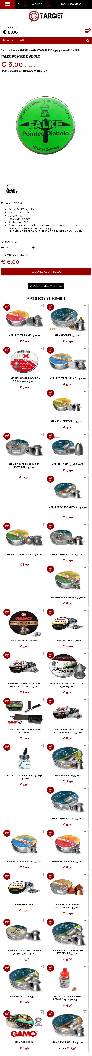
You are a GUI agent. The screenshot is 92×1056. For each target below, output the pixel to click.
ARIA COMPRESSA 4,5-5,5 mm (48, 50)
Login (64, 4)
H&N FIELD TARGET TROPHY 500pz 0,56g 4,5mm (24, 952)
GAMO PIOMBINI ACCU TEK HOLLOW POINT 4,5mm (24, 685)
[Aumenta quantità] (33, 247)
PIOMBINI (74, 50)
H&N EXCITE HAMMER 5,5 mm (67, 597)
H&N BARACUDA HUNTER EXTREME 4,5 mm (24, 466)
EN (19, 4)
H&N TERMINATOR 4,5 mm (67, 554)
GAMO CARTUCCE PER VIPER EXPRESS (24, 731)
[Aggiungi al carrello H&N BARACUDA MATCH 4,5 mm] (50, 479)
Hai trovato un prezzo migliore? (24, 70)
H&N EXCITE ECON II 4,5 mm (67, 421)
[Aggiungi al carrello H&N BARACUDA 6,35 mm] (6, 968)
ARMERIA (23, 50)
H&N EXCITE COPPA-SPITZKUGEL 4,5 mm (67, 906)
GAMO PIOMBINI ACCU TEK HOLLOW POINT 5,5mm (68, 731)
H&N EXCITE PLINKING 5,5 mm (24, 861)
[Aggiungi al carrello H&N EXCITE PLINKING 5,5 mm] (6, 833)
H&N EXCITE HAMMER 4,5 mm (24, 554)
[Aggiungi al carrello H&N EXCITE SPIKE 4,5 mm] (6, 307)
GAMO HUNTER (24, 1042)
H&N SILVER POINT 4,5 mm (67, 1042)
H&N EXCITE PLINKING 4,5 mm (68, 378)
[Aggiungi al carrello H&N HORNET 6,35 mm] (50, 747)
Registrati (76, 4)
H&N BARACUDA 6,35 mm (24, 996)
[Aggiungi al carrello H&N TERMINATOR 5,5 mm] (50, 790)
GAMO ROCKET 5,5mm (67, 640)
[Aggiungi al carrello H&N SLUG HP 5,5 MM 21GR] (50, 436)
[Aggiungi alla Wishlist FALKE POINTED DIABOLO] (46, 286)
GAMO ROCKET (24, 904)
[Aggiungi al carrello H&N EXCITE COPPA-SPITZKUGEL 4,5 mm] (50, 876)
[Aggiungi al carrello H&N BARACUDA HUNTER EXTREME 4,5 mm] (6, 436)
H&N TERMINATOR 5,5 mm (67, 818)
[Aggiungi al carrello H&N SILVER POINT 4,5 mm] (50, 1013)
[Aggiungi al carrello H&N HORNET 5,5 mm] (50, 307)
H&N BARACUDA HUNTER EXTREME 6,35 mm (67, 952)
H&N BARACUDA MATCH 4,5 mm (68, 507)
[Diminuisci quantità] (2, 247)
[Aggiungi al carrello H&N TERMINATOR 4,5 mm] (50, 526)
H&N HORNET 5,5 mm (67, 335)
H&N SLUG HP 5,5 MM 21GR (68, 464)
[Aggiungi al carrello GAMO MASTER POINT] (6, 612)
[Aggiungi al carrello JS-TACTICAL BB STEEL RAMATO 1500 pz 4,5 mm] (50, 968)
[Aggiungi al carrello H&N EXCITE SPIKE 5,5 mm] (50, 833)
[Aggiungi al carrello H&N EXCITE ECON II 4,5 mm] (50, 393)
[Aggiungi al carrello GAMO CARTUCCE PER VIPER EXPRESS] (6, 701)
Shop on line (8, 50)
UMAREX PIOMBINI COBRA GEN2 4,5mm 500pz (24, 380)
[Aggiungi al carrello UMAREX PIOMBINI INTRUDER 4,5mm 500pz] (50, 655)
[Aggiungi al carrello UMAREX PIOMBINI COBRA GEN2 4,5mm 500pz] (6, 350)
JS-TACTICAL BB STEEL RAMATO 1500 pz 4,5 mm (67, 998)
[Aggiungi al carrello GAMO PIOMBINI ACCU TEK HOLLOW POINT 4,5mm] (6, 655)
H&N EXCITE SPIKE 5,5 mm (67, 861)
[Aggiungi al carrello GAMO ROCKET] (6, 876)
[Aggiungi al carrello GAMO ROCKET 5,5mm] (50, 612)
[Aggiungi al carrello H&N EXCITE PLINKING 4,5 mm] (50, 350)
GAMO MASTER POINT (24, 640)
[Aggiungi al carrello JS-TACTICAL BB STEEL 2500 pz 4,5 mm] (6, 747)
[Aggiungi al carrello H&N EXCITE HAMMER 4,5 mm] (6, 526)
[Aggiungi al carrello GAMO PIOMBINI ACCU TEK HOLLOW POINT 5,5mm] (50, 701)
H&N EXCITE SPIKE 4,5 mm (24, 335)
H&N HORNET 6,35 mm (67, 775)
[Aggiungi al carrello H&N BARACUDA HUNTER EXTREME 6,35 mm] (50, 922)
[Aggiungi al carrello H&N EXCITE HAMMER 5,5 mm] (50, 569)
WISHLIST (37, 4)
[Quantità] (18, 248)
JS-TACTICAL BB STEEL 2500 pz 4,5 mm (24, 777)
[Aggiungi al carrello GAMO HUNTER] (6, 1013)
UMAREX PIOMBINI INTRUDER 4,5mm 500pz (67, 685)
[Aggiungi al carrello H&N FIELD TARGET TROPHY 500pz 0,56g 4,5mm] (6, 922)
